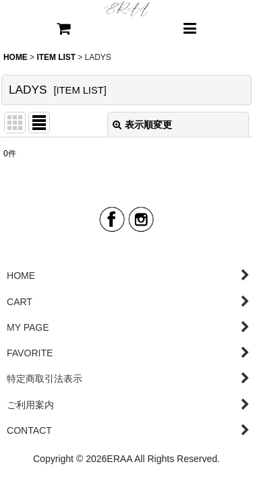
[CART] (63, 29)
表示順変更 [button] (142, 124)
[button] (190, 29)
